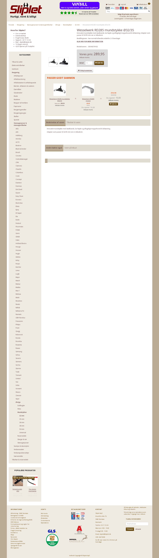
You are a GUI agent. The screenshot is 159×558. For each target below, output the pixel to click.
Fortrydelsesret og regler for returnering (20, 524)
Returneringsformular (18, 543)
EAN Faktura (15, 521)
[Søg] (149, 11)
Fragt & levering (16, 530)
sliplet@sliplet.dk (26, 42)
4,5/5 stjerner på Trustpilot (25, 46)
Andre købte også (54, 147)
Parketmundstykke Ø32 (18, 489)
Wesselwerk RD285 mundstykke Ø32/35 (59, 99)
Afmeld (138, 529)
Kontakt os (14, 532)
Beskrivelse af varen (55, 122)
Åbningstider (15, 547)
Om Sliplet (14, 538)
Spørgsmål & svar (16, 545)
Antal (81, 62)
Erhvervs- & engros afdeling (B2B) (21, 519)
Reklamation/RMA (17, 541)
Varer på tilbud (71, 147)
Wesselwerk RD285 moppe (88, 99)
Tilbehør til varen (73, 122)
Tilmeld (130, 529)
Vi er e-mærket (21, 33)
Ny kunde (14, 536)
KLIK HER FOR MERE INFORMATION (90, 41)
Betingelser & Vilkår (17, 515)
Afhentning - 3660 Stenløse (19, 513)
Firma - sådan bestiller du (19, 528)
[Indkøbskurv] (143, 4)
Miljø (12, 534)
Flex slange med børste (32, 489)
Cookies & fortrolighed (18, 517)
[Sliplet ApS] (26, 9)
